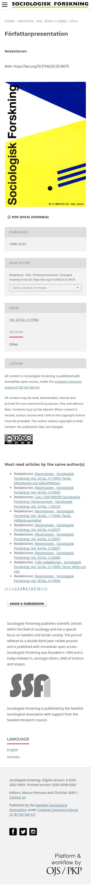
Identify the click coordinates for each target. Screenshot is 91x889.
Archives (26, 21)
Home (10, 21)
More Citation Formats (29, 288)
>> (46, 588)
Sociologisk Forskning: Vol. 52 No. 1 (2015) (43, 503)
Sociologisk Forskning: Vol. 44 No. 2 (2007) (44, 536)
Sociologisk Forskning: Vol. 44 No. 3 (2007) (44, 545)
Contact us (17, 797)
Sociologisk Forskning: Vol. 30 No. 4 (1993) (44, 578)
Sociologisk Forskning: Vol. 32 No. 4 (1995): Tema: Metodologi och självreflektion (44, 478)
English (12, 750)
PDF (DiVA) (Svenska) (30, 217)
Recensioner (45, 474)
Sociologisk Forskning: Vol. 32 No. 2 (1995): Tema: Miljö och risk (50, 567)
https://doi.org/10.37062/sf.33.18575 (41, 66)
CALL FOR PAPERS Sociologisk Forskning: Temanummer (47, 499)
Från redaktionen (48, 562)
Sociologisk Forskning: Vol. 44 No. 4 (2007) (44, 527)
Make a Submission (27, 603)
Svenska (13, 757)
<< (6, 588)
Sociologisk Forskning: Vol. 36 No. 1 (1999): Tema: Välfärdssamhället (44, 516)
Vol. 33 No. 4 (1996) (51, 21)
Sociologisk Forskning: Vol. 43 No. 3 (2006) (44, 555)
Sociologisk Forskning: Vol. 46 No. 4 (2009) (44, 490)
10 (38, 588)
